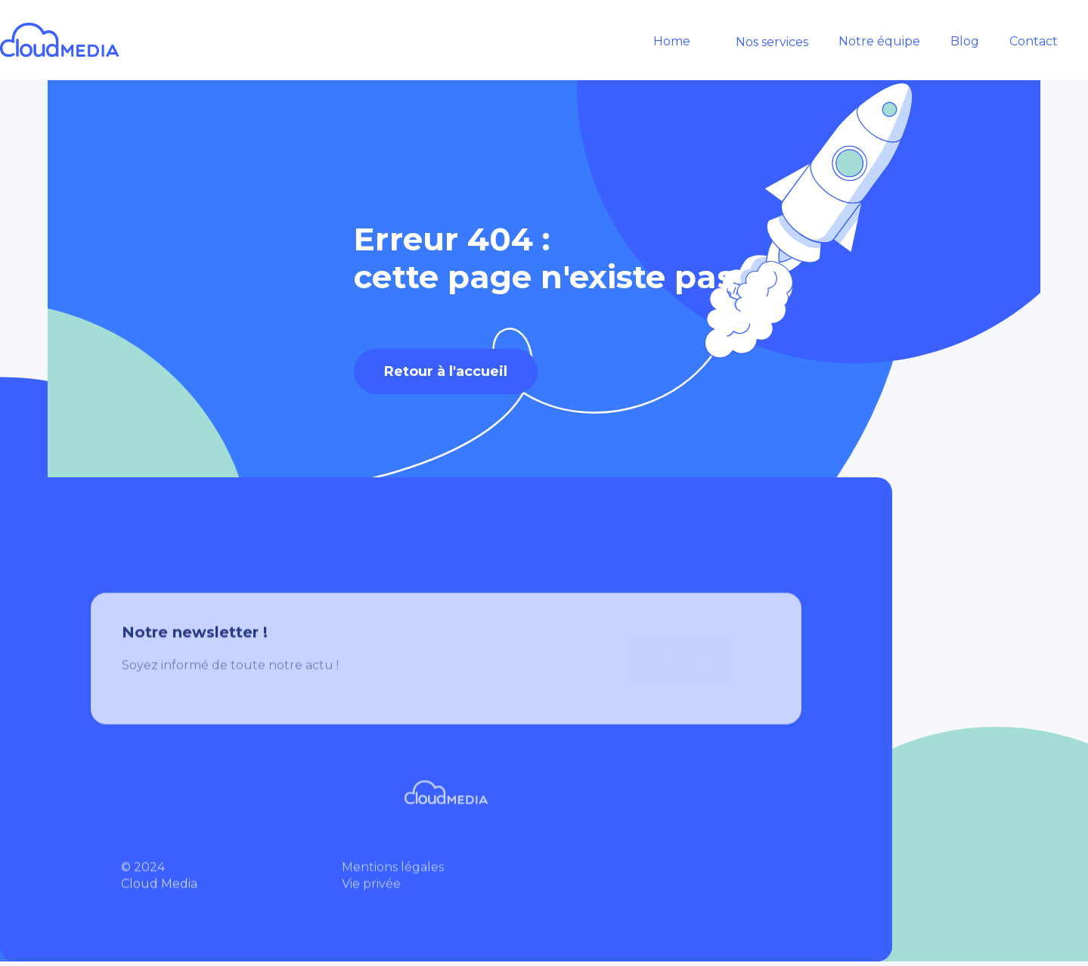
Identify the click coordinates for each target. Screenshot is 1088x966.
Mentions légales (393, 874)
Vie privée (371, 891)
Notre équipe (879, 41)
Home (671, 41)
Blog (964, 41)
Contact (1033, 41)
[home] (75, 40)
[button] (764, 42)
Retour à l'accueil (445, 371)
